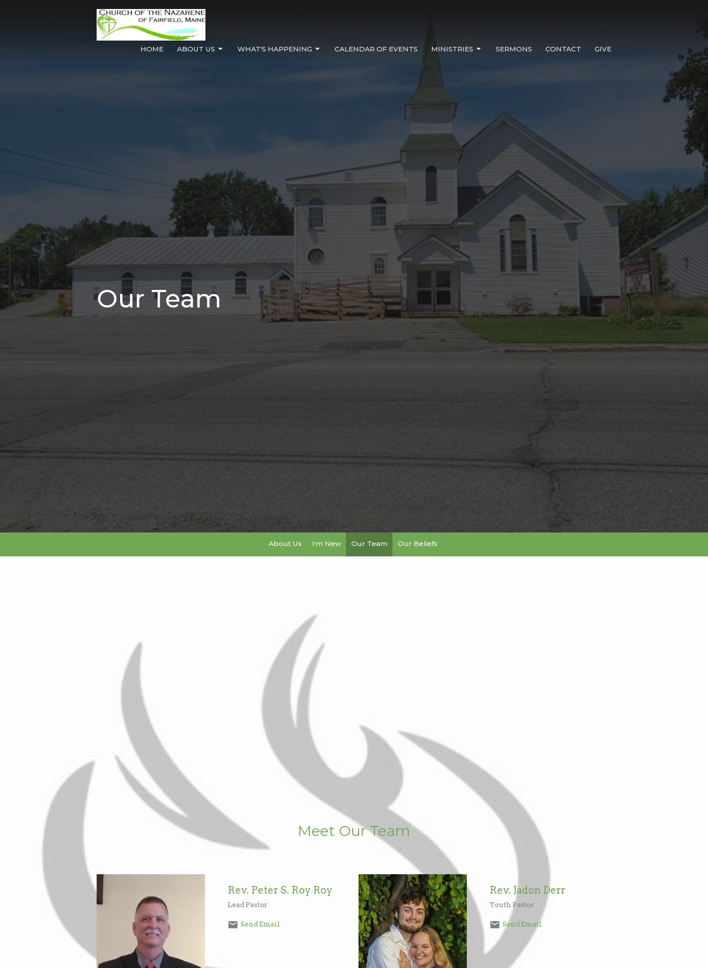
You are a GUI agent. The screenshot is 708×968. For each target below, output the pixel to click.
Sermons (514, 49)
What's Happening (279, 49)
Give (603, 49)
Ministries (456, 49)
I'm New (326, 543)
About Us (200, 49)
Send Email (260, 924)
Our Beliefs (418, 543)
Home (151, 49)
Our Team (369, 543)
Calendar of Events (376, 49)
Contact (563, 49)
